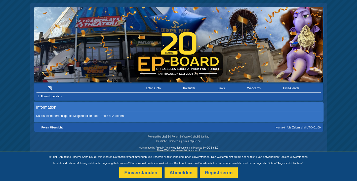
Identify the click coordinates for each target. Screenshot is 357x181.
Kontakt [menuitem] (280, 126)
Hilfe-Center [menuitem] (291, 87)
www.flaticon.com (180, 146)
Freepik (160, 146)
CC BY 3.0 (212, 146)
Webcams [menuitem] (254, 87)
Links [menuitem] (221, 87)
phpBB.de (195, 140)
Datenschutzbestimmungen (130, 156)
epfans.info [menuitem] (153, 87)
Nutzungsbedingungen (177, 156)
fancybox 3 (194, 149)
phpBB (165, 135)
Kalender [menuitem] (189, 87)
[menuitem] (51, 87)
